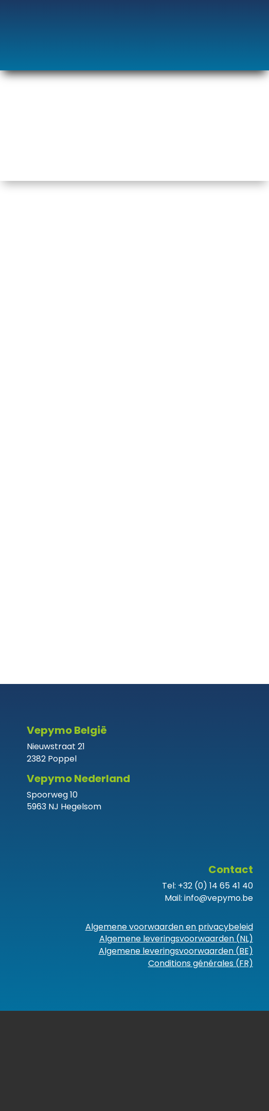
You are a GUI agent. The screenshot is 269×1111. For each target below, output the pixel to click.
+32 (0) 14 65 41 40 (215, 886)
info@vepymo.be (218, 898)
